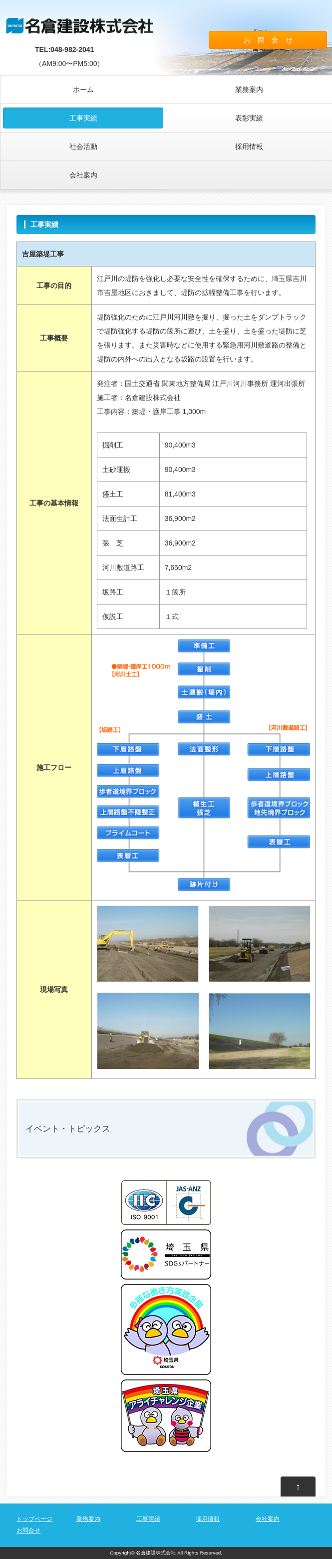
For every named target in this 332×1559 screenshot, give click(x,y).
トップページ (34, 1519)
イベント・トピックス (67, 1129)
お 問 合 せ (268, 40)
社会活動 (83, 146)
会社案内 (83, 175)
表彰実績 (249, 118)
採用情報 (249, 146)
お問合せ (28, 1530)
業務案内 (249, 90)
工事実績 (83, 118)
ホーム (83, 90)
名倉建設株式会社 (156, 1553)
